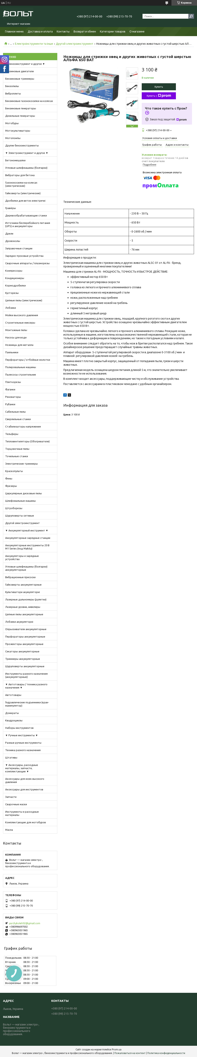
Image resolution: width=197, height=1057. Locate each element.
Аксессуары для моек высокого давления (24, 780)
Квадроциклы (14, 720)
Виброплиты (13, 93)
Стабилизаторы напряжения (23, 426)
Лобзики (10, 307)
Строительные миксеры (20, 322)
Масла (9, 829)
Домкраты (12, 713)
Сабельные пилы (15, 411)
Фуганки (10, 389)
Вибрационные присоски (20, 577)
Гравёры (10, 208)
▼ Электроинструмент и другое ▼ (26, 152)
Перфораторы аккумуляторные (25, 636)
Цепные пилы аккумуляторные (24, 614)
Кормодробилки (15, 285)
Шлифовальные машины (20, 500)
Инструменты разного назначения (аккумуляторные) (26, 675)
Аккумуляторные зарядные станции (27, 537)
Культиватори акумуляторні (22, 592)
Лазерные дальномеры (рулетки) (25, 599)
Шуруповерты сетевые (19, 515)
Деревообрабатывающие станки (26, 215)
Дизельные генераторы (20, 115)
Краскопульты (14, 471)
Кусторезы (12, 292)
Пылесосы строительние (20, 374)
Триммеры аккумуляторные (22, 658)
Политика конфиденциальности (166, 1053)
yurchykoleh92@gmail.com (24, 923)
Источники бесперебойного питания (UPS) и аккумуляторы (27, 224)
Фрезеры (11, 485)
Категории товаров (112, 31)
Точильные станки (16, 456)
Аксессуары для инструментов (24, 789)
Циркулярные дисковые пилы (23, 493)
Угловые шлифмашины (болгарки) (26, 167)
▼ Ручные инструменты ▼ (21, 735)
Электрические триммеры (21, 463)
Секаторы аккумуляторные (22, 651)
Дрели (9, 233)
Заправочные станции (18, 248)
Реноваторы (13, 396)
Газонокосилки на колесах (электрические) (21, 184)
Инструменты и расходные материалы (22, 813)
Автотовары (13, 694)
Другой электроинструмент (74, 43)
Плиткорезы (13, 382)
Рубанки (10, 404)
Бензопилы (12, 86)
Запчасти (10, 796)
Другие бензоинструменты (22, 145)
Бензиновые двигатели (19, 71)
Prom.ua (116, 1049)
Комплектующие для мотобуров (25, 822)
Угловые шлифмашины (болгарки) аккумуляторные (26, 568)
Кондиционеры (14, 278)
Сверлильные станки (18, 419)
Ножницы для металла (19, 344)
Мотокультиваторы (17, 130)
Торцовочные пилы (17, 448)
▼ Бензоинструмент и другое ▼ (25, 63)
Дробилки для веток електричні (25, 200)
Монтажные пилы (16, 330)
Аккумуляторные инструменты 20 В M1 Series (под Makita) (27, 547)
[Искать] (191, 16)
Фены (8, 478)
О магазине (137, 31)
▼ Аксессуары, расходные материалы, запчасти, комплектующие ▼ (21, 768)
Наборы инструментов (19, 727)
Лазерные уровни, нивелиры (22, 606)
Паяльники (11, 352)
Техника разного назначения (23, 750)
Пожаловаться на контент (130, 1053)
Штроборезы (13, 508)
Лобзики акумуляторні (19, 621)
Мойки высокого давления (21, 315)
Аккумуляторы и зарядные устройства (22, 557)
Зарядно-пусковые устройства (24, 255)
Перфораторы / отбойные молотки (27, 359)
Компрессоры (13, 270)
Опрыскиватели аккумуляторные (25, 629)
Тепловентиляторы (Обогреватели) (27, 441)
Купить (159, 86)
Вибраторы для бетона (20, 175)
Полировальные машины (20, 367)
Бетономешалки (15, 160)
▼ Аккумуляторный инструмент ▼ (26, 530)
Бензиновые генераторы (20, 108)
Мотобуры (12, 123)
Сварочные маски (16, 804)
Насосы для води (16, 337)
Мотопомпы (13, 138)
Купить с (159, 95)
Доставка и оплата (40, 31)
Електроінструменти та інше (34, 43)
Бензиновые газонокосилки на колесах (29, 101)
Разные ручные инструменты (23, 742)
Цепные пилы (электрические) (23, 300)
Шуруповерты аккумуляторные (24, 666)
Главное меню (14, 31)
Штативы (11, 757)
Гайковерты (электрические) (23, 193)
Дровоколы (12, 241)
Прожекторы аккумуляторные (24, 644)
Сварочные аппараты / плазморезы (27, 263)
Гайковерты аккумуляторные (23, 584)
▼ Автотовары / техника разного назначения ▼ (26, 686)
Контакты (63, 31)
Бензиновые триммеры (19, 78)
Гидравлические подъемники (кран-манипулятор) (27, 704)
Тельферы (11, 434)
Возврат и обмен (85, 31)
